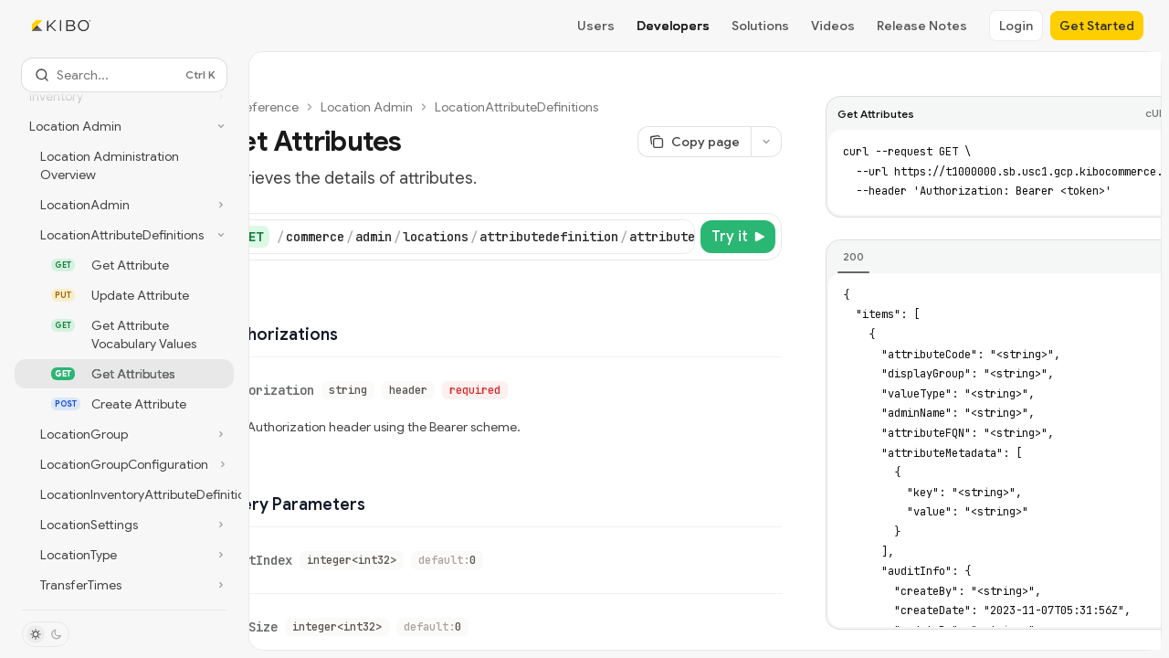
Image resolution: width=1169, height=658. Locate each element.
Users (596, 25)
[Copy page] (694, 141)
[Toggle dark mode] (45, 634)
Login (1016, 25)
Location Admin (367, 107)
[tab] (853, 210)
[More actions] (766, 141)
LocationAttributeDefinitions (516, 107)
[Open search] (124, 74)
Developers (673, 25)
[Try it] (737, 236)
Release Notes (922, 25)
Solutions (760, 25)
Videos (833, 25)
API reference (259, 107)
